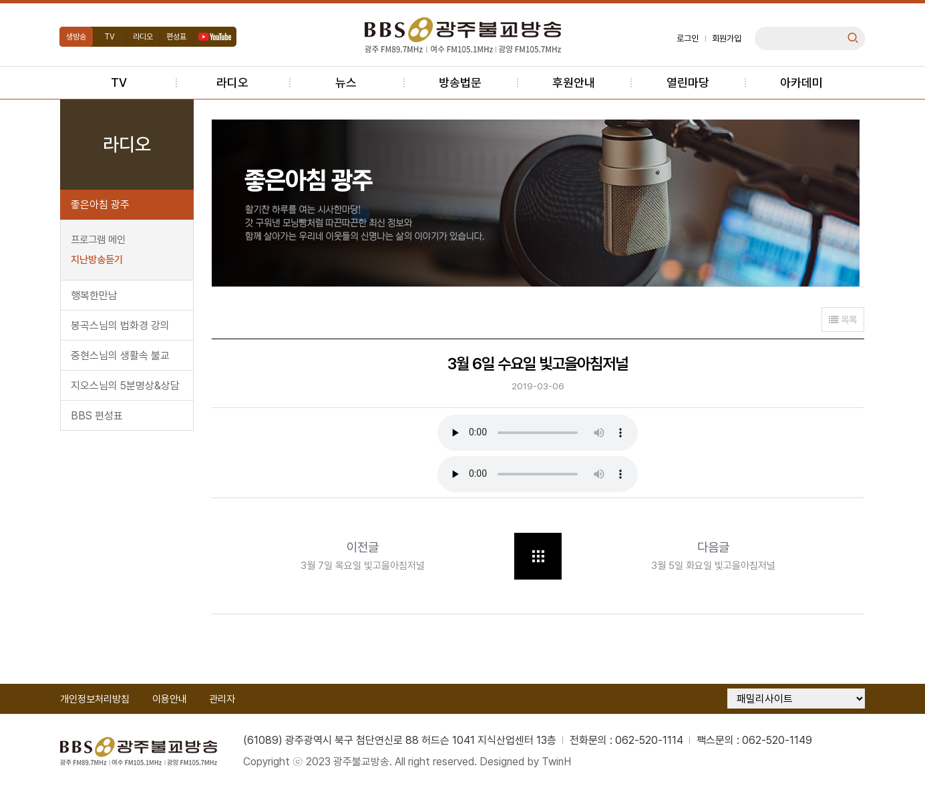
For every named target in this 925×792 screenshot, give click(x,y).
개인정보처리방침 (97, 703)
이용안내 (171, 703)
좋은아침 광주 (102, 204)
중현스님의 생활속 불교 (122, 355)
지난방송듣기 (99, 260)
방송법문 (460, 82)
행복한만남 (96, 295)
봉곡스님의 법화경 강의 (122, 325)
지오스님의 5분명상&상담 (127, 385)
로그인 (686, 38)
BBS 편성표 (99, 415)
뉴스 (346, 82)
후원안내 (573, 82)
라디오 (146, 36)
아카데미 (801, 82)
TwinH (559, 765)
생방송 (79, 36)
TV (112, 36)
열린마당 (688, 82)
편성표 (179, 36)
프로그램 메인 (100, 240)
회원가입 (725, 38)
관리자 (225, 703)
